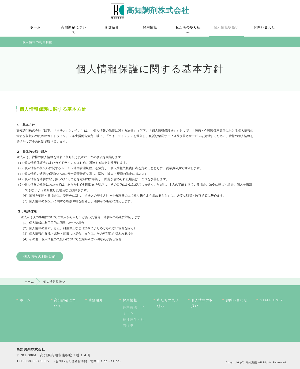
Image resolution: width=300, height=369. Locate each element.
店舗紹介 (112, 27)
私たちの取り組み (188, 29)
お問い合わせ (264, 27)
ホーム (35, 27)
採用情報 (150, 27)
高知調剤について (73, 29)
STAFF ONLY (271, 300)
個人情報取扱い (226, 27)
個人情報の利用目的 (37, 42)
